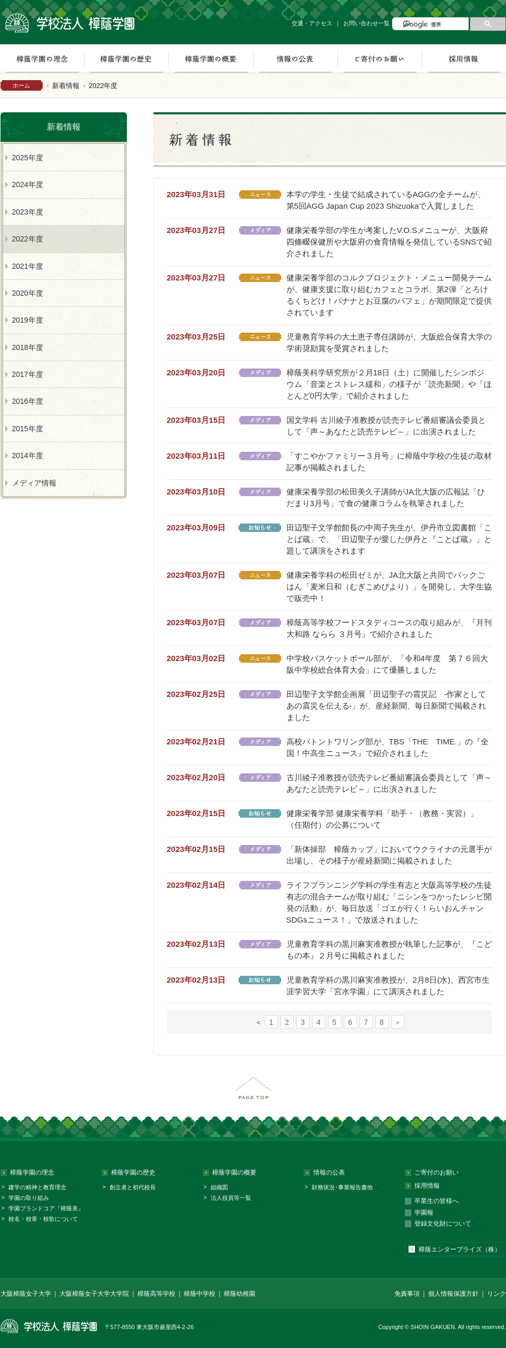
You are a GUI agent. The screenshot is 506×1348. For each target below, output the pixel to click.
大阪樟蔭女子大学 (26, 1293)
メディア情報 (34, 483)
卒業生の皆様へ (436, 1201)
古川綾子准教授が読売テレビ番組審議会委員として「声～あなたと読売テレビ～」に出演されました (389, 783)
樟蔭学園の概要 (210, 58)
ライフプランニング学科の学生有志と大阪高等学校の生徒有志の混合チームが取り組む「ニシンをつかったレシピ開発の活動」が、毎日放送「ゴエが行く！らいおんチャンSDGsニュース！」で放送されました (389, 902)
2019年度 (27, 320)
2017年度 (27, 374)
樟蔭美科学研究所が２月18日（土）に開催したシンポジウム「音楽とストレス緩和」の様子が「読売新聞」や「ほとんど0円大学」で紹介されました (389, 384)
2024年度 (27, 184)
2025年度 (27, 157)
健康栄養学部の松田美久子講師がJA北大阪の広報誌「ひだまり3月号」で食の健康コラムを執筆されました (385, 497)
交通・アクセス (312, 23)
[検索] (435, 24)
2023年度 (27, 212)
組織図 (219, 1187)
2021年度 (27, 266)
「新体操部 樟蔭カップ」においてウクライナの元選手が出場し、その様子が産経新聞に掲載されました (389, 855)
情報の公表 (295, 58)
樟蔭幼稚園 (239, 1293)
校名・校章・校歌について (43, 1219)
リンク (496, 1293)
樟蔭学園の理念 (32, 1172)
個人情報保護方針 (453, 1293)
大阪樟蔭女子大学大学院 (94, 1293)
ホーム (21, 85)
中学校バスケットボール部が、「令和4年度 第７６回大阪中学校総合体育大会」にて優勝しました (387, 664)
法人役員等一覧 (231, 1198)
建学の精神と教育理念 (37, 1187)
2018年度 (27, 347)
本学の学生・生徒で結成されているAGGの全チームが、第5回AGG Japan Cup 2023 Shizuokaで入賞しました (385, 200)
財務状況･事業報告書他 (342, 1187)
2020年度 (27, 293)
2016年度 (27, 401)
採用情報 (463, 58)
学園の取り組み (28, 1198)
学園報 (423, 1212)
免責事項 (407, 1293)
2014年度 (27, 455)
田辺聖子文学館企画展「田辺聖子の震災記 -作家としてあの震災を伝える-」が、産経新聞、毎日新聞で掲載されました (386, 706)
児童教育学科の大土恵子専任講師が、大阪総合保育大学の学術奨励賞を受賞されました (389, 342)
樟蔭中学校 (199, 1293)
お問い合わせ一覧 (366, 23)
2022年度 (27, 239)
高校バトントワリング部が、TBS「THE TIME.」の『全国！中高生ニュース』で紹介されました (387, 747)
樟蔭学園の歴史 (126, 58)
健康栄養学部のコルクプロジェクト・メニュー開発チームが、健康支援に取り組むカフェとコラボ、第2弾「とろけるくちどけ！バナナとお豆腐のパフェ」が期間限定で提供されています (389, 295)
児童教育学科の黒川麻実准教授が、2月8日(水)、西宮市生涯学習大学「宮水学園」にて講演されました (388, 985)
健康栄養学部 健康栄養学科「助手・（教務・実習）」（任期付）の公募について (382, 819)
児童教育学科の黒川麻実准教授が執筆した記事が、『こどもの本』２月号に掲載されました (389, 949)
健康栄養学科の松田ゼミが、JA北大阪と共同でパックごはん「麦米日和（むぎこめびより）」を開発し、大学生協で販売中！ (389, 586)
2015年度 (27, 428)
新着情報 (66, 86)
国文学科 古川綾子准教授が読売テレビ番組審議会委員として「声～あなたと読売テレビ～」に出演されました (386, 425)
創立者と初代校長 (133, 1187)
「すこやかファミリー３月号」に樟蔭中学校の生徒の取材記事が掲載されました (389, 461)
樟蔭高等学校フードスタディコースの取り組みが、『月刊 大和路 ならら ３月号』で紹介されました (389, 628)
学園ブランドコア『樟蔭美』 (46, 1208)
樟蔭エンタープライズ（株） (460, 1249)
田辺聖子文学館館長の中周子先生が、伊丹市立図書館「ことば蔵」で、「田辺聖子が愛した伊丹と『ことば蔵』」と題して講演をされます (389, 539)
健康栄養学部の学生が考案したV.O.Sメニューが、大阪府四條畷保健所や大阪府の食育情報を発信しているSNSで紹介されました (389, 242)
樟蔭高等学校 (156, 1293)
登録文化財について (442, 1223)
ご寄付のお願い (380, 58)
